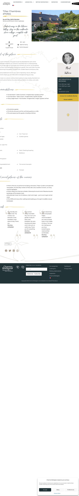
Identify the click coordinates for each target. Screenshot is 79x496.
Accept (45, 489)
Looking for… (52, 268)
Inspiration (52, 273)
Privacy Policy (57, 493)
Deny (57, 489)
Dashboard (67, 266)
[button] (34, 25)
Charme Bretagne (54, 276)
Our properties (53, 266)
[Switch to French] (13, 5)
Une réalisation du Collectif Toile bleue (48, 280)
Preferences (70, 489)
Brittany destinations (55, 271)
